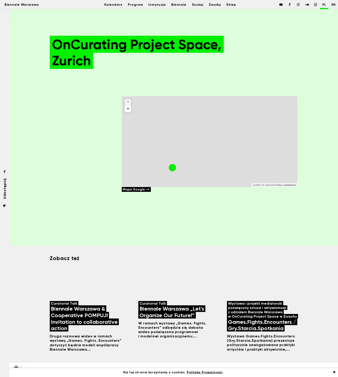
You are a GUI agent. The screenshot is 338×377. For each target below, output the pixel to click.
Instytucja (154, 4)
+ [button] (128, 102)
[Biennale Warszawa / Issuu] (310, 4)
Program (131, 4)
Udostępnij (4, 188)
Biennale (178, 4)
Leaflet (256, 185)
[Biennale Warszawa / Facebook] (275, 4)
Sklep (234, 4)
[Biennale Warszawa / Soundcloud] (301, 4)
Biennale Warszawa (25, 4)
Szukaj (198, 4)
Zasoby (216, 4)
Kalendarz (108, 4)
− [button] (128, 109)
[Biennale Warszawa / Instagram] (293, 4)
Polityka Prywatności (205, 372)
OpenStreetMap (274, 185)
